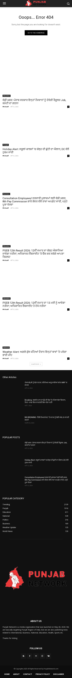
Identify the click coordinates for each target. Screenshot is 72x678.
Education (6, 96)
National (6, 347)
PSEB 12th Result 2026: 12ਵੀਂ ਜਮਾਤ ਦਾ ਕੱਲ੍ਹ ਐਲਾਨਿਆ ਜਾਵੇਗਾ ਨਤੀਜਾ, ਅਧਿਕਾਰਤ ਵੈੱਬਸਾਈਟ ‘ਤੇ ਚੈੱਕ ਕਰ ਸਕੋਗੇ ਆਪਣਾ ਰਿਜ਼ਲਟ (33, 253)
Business (6, 194)
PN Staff (6, 107)
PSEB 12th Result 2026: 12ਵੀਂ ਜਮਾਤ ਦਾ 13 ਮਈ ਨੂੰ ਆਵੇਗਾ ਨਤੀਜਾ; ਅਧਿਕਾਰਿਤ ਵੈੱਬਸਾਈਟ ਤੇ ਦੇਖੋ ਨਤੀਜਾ (34, 304)
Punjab (5, 145)
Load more (36, 364)
